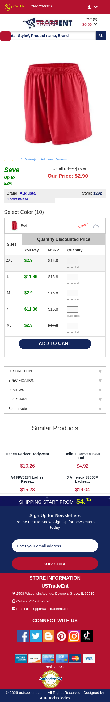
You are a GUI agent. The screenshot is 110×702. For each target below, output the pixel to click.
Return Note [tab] (55, 409)
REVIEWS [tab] (55, 390)
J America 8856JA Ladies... (82, 479)
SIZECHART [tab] (55, 399)
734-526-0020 (41, 6)
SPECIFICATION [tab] (55, 380)
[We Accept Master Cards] (75, 658)
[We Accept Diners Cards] (48, 658)
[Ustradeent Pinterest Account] (61, 636)
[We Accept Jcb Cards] (62, 658)
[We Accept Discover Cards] (34, 658)
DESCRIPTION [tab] (55, 371)
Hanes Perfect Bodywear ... (27, 456)
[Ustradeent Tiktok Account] (87, 636)
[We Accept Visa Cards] (89, 658)
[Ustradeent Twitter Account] (36, 636)
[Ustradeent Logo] (50, 23)
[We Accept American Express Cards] (21, 658)
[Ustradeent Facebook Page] (23, 636)
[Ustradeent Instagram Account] (74, 636)
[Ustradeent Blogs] (48, 636)
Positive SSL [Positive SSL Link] (54, 667)
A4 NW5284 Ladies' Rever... (28, 479)
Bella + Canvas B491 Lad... (82, 456)
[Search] (100, 35)
